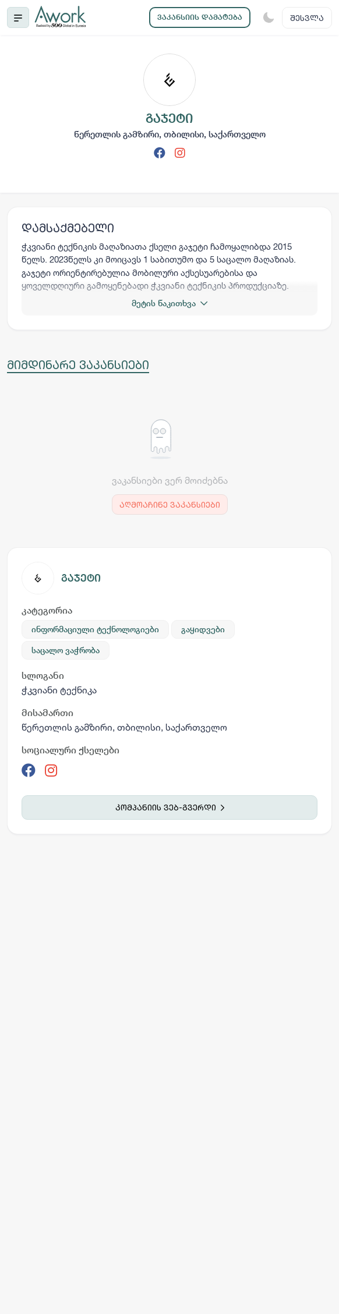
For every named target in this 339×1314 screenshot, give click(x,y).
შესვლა (307, 18)
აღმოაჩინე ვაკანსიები (169, 504)
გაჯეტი (81, 578)
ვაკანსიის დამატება (199, 17)
